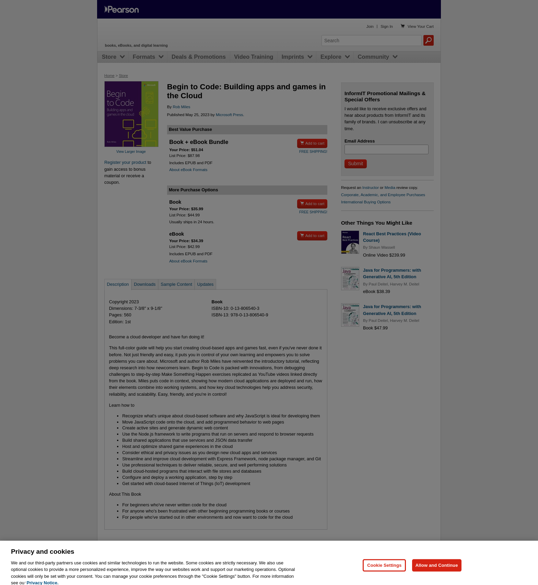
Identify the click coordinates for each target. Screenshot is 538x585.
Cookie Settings (384, 572)
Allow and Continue (437, 572)
